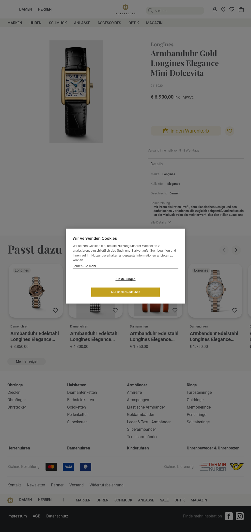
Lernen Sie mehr (84, 272)
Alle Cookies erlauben (154, 285)
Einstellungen (96, 285)
